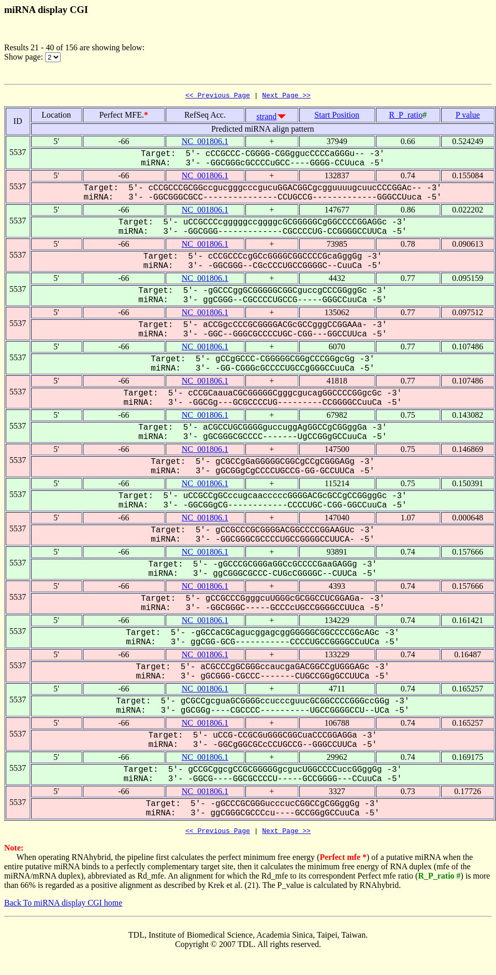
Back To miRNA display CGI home (63, 905)
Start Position (336, 116)
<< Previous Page (217, 96)
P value (468, 116)
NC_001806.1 (205, 142)
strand (266, 118)
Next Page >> (286, 96)
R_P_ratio (405, 116)
